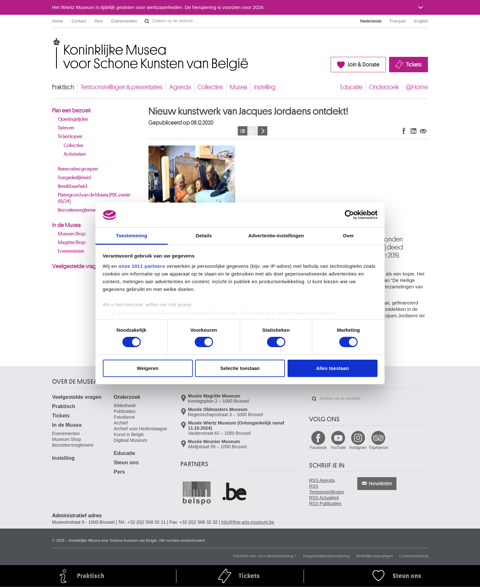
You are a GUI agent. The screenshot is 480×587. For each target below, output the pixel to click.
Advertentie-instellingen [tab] (276, 235)
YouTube (338, 447)
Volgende (262, 131)
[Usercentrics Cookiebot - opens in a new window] (349, 215)
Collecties (210, 87)
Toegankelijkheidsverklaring (326, 556)
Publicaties (125, 411)
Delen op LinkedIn (413, 131)
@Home (417, 87)
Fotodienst (124, 417)
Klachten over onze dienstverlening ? (264, 556)
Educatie (351, 87)
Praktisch (63, 87)
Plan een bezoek (71, 110)
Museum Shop (66, 439)
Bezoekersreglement (72, 445)
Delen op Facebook (404, 131)
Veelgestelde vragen (77, 266)
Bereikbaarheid (72, 186)
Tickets (414, 64)
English (421, 21)
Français (398, 21)
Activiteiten (75, 154)
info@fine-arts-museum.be (247, 522)
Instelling (265, 87)
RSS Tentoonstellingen (326, 489)
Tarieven (66, 128)
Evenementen (124, 21)
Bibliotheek (125, 405)
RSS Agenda (322, 480)
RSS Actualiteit (324, 497)
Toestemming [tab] (131, 235)
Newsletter (380, 483)
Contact (79, 21)
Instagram (358, 447)
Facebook (318, 447)
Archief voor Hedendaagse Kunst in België (140, 431)
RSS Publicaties (325, 503)
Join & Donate (363, 64)
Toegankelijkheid (74, 177)
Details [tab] (204, 235)
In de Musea (66, 225)
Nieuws (242, 131)
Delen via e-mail (423, 131)
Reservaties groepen (78, 169)
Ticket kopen (70, 136)
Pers (98, 21)
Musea (238, 87)
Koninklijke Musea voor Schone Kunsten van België (53, 41)
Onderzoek (384, 87)
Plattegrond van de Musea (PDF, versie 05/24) (94, 198)
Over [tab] (348, 235)
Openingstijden (73, 119)
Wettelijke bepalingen (374, 556)
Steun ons (126, 462)
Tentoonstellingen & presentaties (122, 87)
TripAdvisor (378, 447)
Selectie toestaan (240, 368)
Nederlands (371, 21)
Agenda (180, 87)
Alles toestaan (332, 368)
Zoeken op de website (147, 21)
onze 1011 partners (142, 266)
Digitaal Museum (130, 440)
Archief (121, 422)
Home (57, 21)
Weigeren (147, 368)
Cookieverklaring (413, 556)
